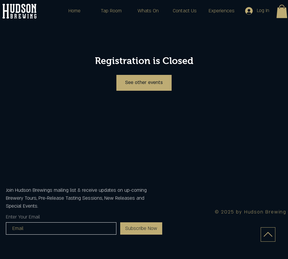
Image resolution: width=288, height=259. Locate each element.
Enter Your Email (23, 217)
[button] (281, 11)
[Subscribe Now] (141, 228)
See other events (144, 82)
